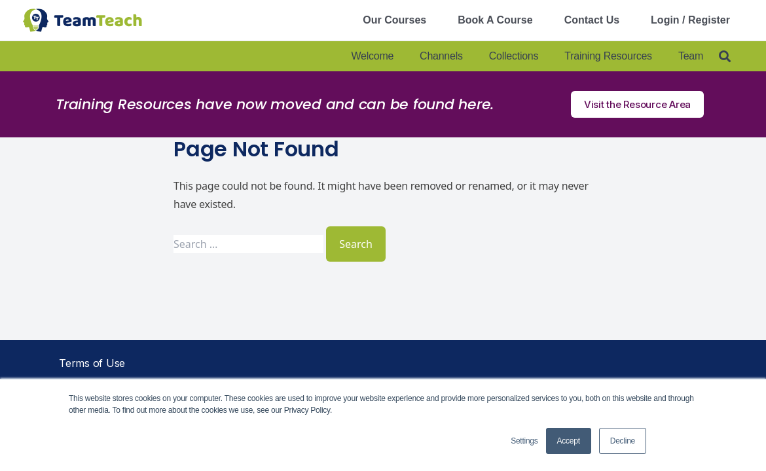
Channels (441, 55)
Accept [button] (568, 440)
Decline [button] (622, 440)
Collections (514, 55)
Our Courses (394, 20)
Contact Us (591, 20)
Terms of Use (92, 363)
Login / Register (690, 20)
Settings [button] (524, 440)
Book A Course (495, 20)
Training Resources (608, 55)
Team (690, 55)
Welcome (372, 55)
